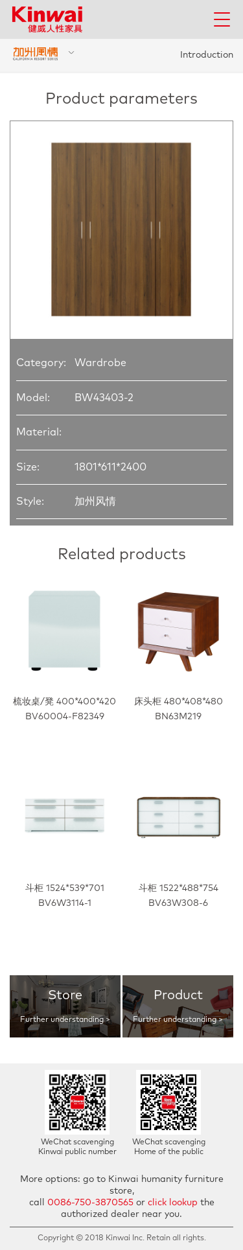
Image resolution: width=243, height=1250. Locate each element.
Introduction (206, 55)
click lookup (173, 1202)
